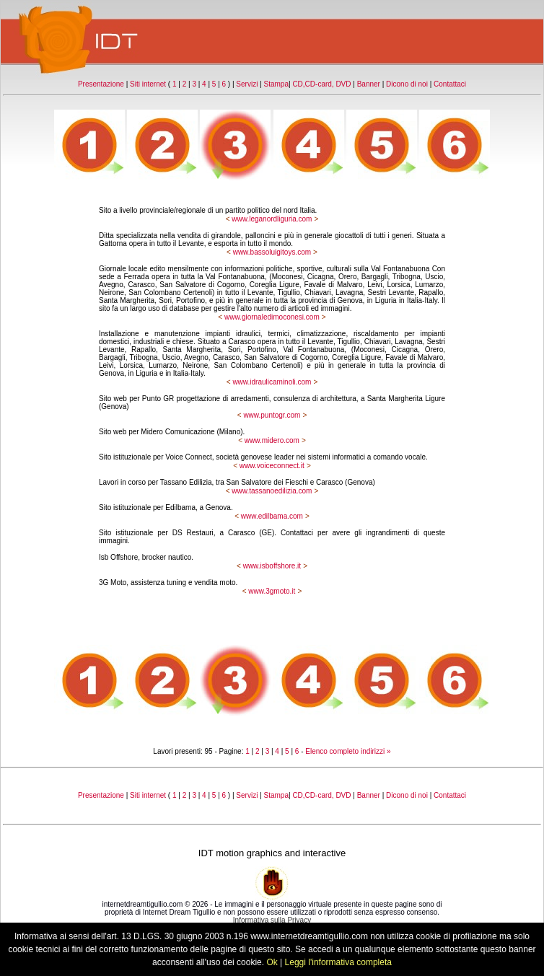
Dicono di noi (407, 84)
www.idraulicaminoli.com (271, 382)
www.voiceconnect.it (272, 466)
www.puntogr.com (271, 415)
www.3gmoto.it (271, 591)
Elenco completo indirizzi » (347, 751)
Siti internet (148, 84)
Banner (368, 84)
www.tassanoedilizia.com (272, 491)
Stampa (276, 84)
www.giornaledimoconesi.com (272, 317)
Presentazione (101, 84)
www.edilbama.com (272, 516)
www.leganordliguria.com (272, 219)
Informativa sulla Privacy (272, 920)
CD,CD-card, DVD (321, 84)
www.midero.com (272, 440)
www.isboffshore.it (272, 566)
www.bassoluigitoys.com (272, 252)
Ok (271, 962)
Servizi (247, 84)
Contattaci (450, 84)
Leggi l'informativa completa (338, 962)
